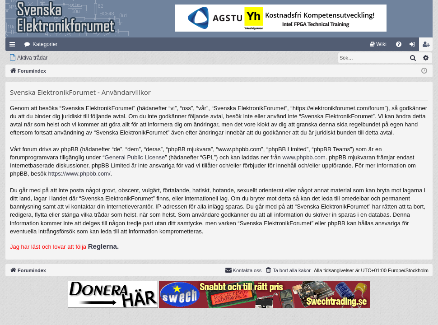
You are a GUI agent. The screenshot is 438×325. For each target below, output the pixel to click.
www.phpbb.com (303, 157)
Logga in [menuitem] (414, 46)
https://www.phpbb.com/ (79, 173)
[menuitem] (378, 44)
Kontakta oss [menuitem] (243, 270)
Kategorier (45, 44)
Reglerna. (103, 246)
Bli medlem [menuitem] (428, 46)
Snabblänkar (14, 46)
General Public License (135, 157)
